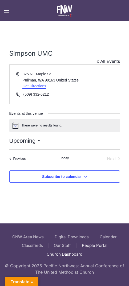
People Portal (94, 245)
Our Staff (62, 245)
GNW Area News (28, 236)
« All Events (108, 61)
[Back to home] (65, 10)
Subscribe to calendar (61, 176)
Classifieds (32, 245)
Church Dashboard (64, 254)
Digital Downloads (72, 236)
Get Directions (34, 86)
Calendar (108, 236)
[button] (6, 10)
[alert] (64, 125)
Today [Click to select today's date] (64, 158)
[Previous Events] (17, 159)
